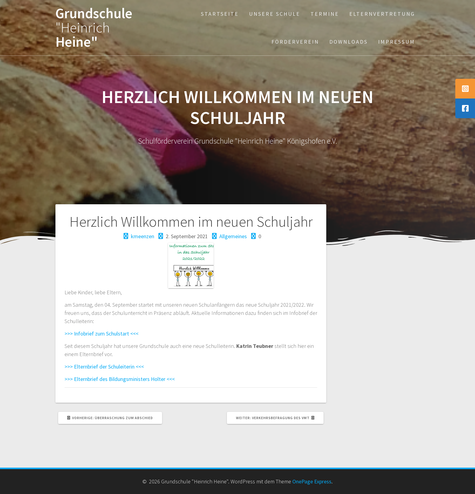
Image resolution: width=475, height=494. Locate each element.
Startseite (220, 13)
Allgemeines (233, 236)
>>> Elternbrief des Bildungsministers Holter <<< (120, 379)
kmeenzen (142, 236)
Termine (325, 13)
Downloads (348, 41)
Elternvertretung (382, 13)
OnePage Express (311, 481)
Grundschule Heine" (93, 27)
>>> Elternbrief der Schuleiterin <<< (104, 366)
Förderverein (295, 41)
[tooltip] (465, 88)
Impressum (396, 41)
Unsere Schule (274, 13)
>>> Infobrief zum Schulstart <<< (101, 333)
